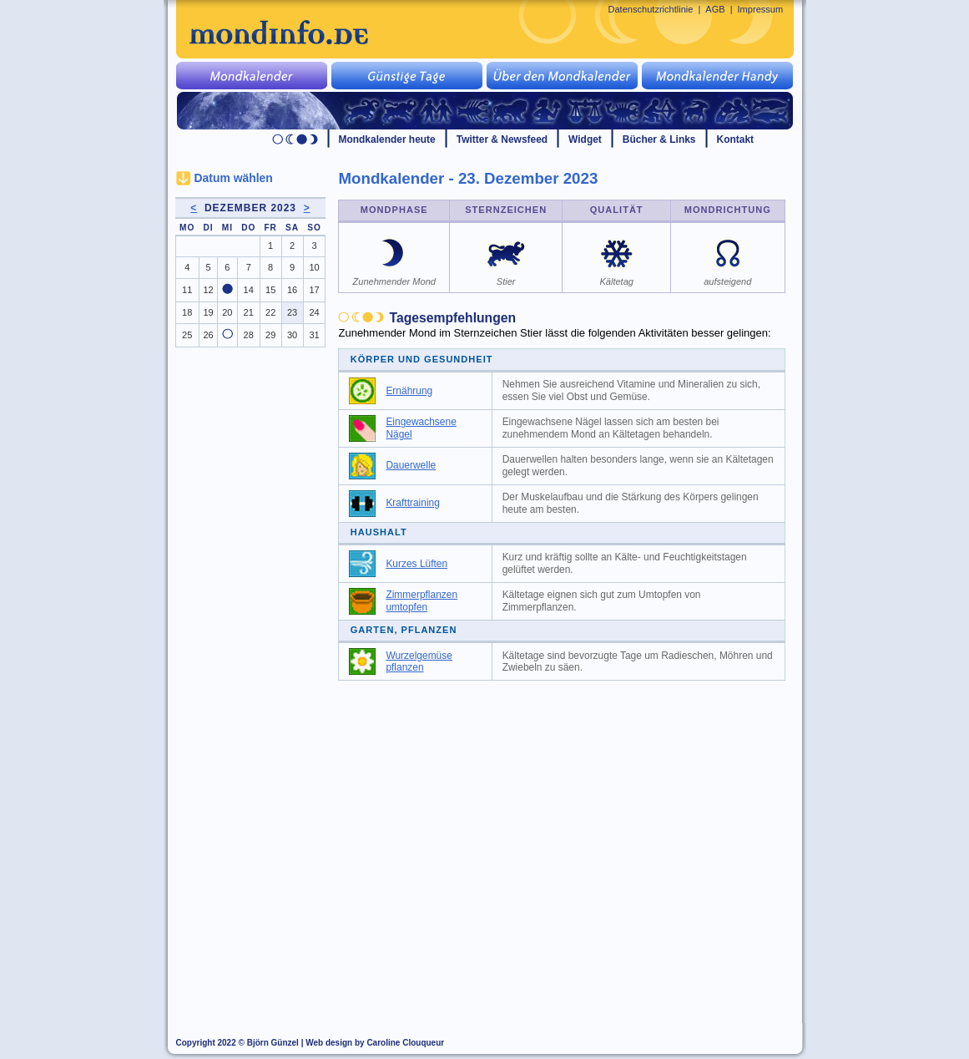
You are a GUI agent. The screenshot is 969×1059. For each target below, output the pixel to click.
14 (249, 290)
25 (187, 335)
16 (292, 290)
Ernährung (409, 391)
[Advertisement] (571, 814)
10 (314, 267)
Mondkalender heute (387, 139)
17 (314, 290)
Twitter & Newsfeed (502, 139)
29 (270, 335)
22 (270, 312)
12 (208, 290)
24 (314, 312)
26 (208, 335)
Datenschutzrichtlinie (651, 9)
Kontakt (736, 139)
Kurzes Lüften (416, 564)
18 (187, 312)
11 (187, 290)
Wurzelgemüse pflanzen (419, 662)
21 (249, 312)
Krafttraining (412, 503)
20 (227, 312)
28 (249, 335)
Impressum (761, 9)
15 (270, 290)
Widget (585, 139)
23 (292, 312)
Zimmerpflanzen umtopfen (421, 601)
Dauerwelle (411, 465)
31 (314, 335)
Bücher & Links (659, 139)
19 (208, 312)
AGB (714, 9)
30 (292, 335)
